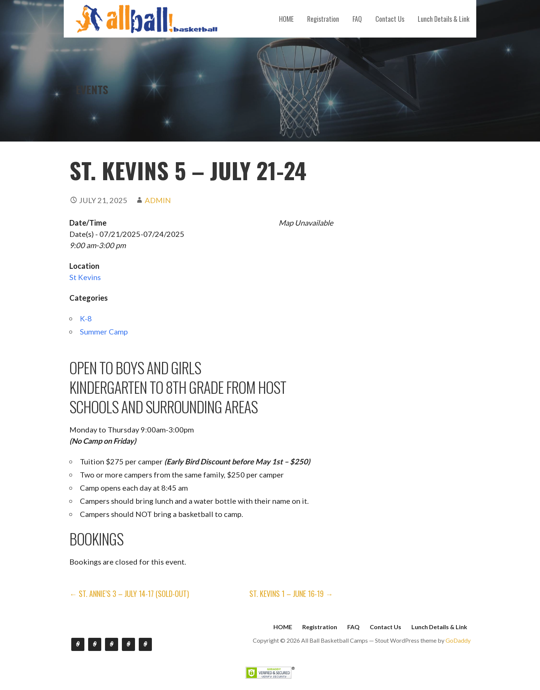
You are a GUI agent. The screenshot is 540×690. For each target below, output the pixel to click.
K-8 (86, 318)
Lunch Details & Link (444, 19)
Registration (323, 19)
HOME (286, 19)
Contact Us (389, 19)
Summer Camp (104, 331)
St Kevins (85, 277)
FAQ (357, 19)
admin (158, 200)
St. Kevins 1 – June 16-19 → (291, 593)
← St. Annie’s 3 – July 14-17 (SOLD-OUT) (129, 593)
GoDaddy (458, 640)
